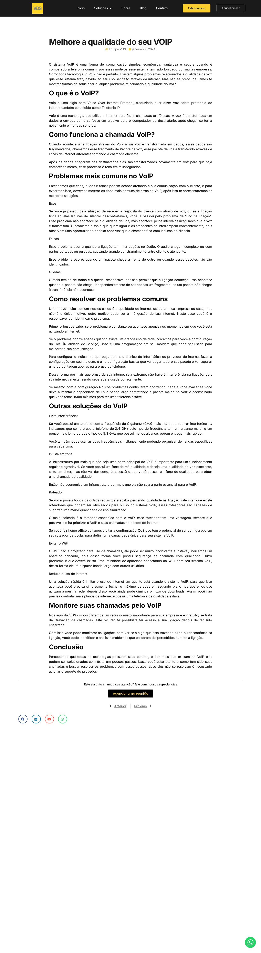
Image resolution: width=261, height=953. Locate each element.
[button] (23, 719)
